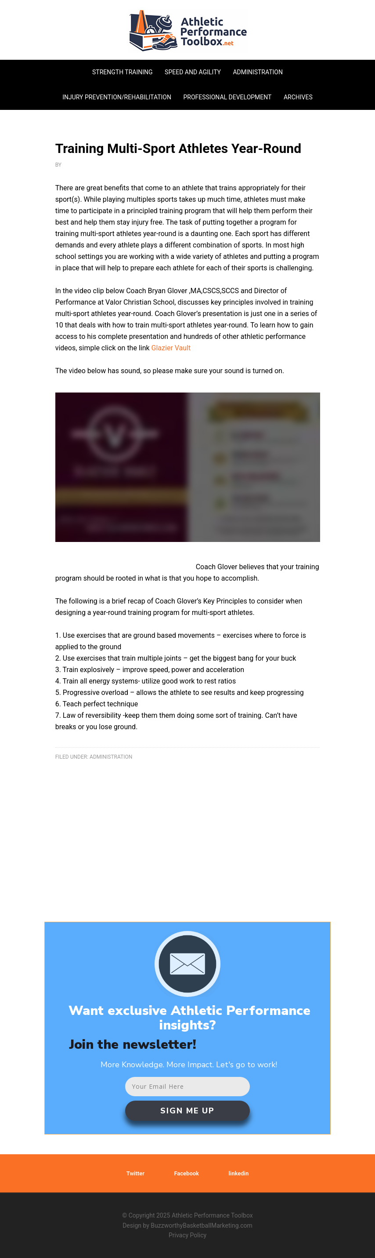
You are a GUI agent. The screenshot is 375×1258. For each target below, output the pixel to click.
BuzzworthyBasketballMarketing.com (201, 1225)
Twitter (135, 1173)
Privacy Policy (187, 1235)
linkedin (238, 1173)
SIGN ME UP (187, 1110)
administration (111, 757)
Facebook (186, 1173)
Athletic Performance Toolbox (188, 31)
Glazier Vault (171, 348)
